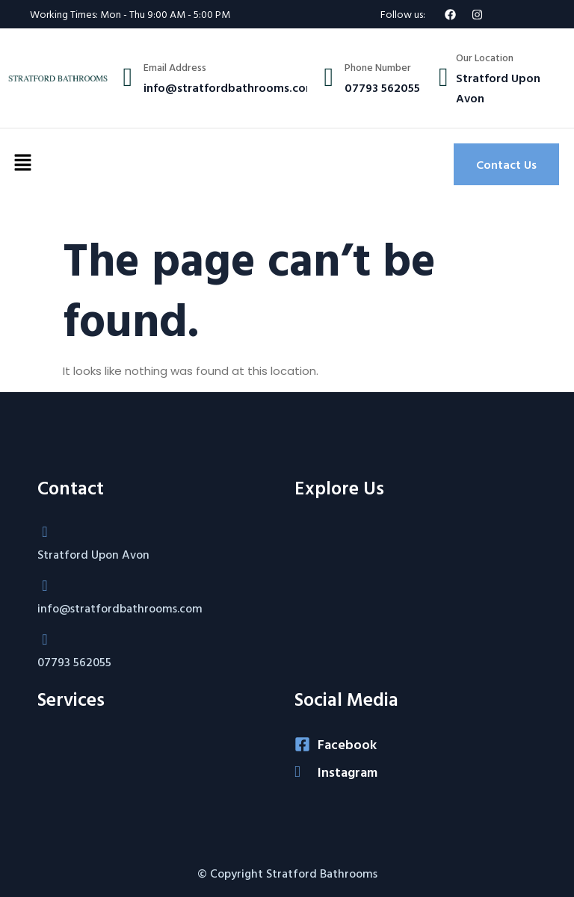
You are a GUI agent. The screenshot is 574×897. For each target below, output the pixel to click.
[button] (22, 164)
